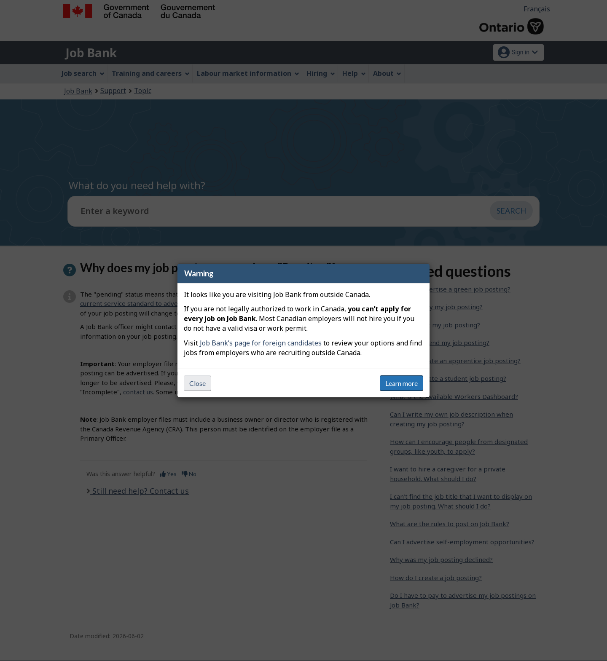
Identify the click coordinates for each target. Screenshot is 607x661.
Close (197, 383)
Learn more (401, 383)
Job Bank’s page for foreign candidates (261, 343)
